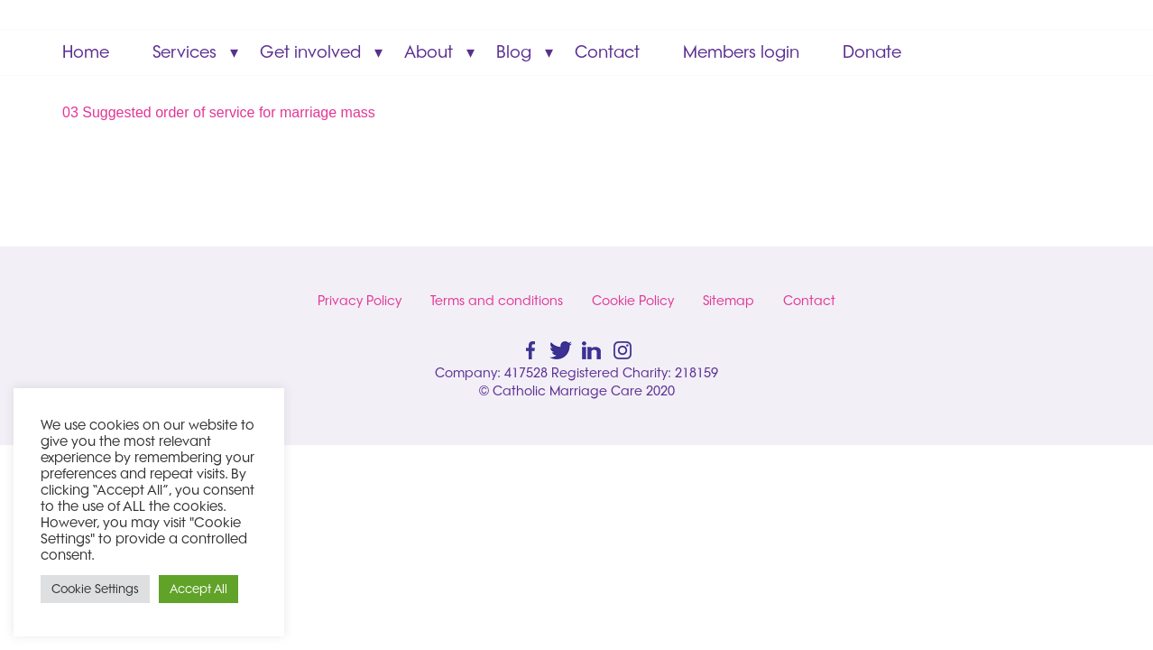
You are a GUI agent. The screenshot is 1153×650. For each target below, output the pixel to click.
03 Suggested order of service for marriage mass (218, 112)
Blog (513, 52)
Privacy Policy (359, 300)
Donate (872, 52)
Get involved (310, 52)
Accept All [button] (198, 588)
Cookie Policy (633, 300)
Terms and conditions (496, 300)
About (428, 52)
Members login (741, 52)
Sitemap (728, 300)
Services (184, 52)
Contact (607, 52)
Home (85, 52)
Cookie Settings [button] (95, 588)
